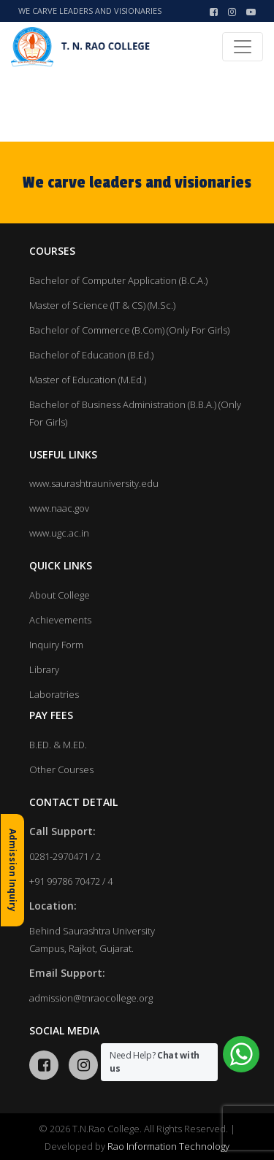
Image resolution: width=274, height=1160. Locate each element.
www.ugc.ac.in (59, 532)
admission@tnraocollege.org (91, 998)
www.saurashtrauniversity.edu (94, 483)
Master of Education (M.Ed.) (87, 379)
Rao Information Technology (168, 1146)
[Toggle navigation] (242, 46)
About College (59, 595)
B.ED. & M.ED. (58, 744)
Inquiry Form (56, 644)
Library (44, 669)
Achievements (60, 619)
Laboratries (54, 694)
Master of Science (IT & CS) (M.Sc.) (102, 305)
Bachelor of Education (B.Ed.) (91, 354)
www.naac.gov (59, 508)
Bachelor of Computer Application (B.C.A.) (118, 280)
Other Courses (61, 769)
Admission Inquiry (13, 870)
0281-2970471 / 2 (65, 856)
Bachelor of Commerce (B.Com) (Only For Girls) (129, 330)
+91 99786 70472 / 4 (71, 881)
